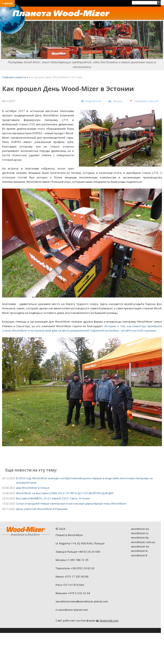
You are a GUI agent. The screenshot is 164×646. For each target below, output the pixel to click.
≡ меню (7, 3)
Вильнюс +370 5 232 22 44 (73, 593)
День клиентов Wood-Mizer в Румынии (41, 509)
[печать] (115, 101)
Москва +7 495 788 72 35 (72, 560)
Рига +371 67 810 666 (70, 585)
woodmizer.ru (139, 533)
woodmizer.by (140, 537)
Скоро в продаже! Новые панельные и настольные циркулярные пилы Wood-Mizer (71, 503)
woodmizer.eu (140, 529)
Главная (7, 77)
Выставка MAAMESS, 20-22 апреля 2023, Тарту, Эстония (53, 498)
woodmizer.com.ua (143, 542)
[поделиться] (91, 101)
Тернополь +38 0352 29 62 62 (75, 568)
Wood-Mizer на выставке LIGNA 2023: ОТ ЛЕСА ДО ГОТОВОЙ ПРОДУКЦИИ (64, 493)
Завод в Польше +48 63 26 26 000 (78, 551)
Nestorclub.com (109, 620)
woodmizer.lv (139, 551)
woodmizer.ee (140, 546)
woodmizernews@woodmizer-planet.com (82, 601)
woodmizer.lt (139, 555)
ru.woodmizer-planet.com (72, 610)
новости (20, 77)
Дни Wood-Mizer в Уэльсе (32, 488)
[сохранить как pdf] (144, 101)
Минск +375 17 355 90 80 (72, 576)
